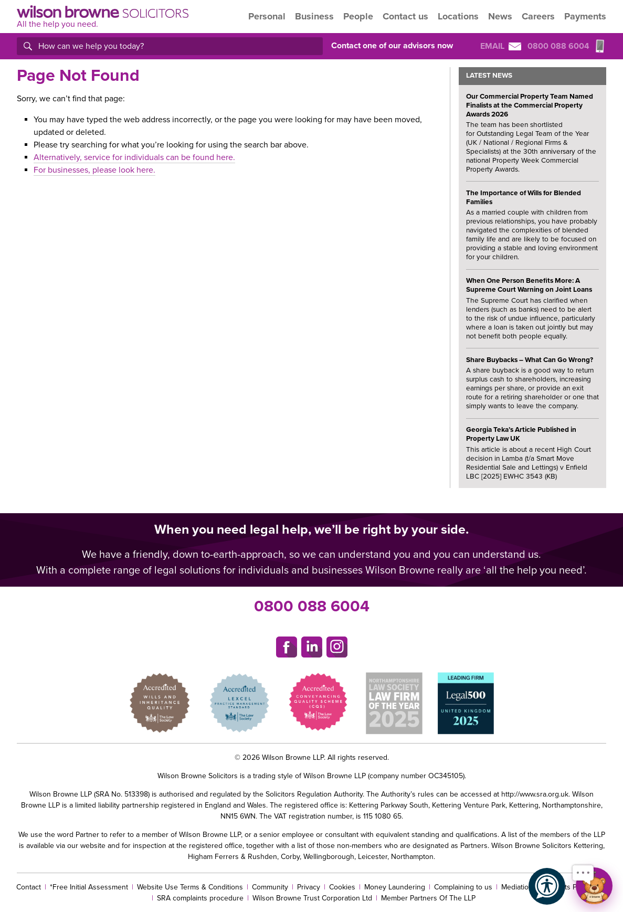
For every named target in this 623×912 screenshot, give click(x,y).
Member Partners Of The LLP (428, 898)
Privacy (308, 887)
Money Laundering (394, 887)
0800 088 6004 (311, 606)
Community (270, 887)
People (358, 16)
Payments (585, 16)
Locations (458, 16)
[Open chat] (594, 885)
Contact (28, 887)
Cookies (342, 887)
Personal (267, 16)
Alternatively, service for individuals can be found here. (134, 157)
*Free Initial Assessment (89, 887)
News (500, 16)
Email (500, 46)
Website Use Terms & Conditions (190, 887)
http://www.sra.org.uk (534, 794)
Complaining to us (463, 887)
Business (314, 16)
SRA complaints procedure (200, 898)
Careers (538, 16)
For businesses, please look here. (94, 170)
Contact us (405, 16)
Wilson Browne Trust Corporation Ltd (312, 898)
